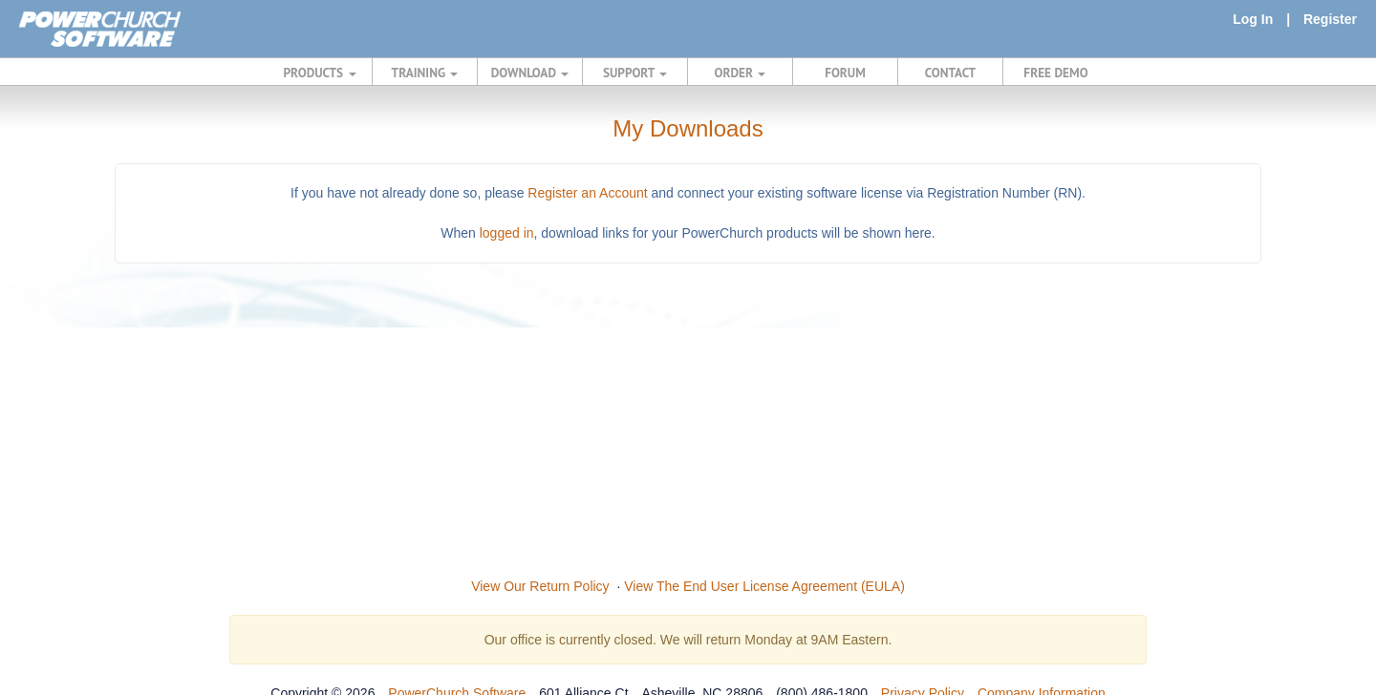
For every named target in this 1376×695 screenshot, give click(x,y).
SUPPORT (635, 72)
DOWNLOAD (530, 72)
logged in (507, 233)
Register (1330, 19)
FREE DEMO (1055, 72)
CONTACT (950, 72)
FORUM (845, 72)
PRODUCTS (320, 72)
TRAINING (425, 72)
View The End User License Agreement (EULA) (764, 586)
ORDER (740, 72)
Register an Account (587, 192)
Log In (1253, 19)
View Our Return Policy (540, 586)
